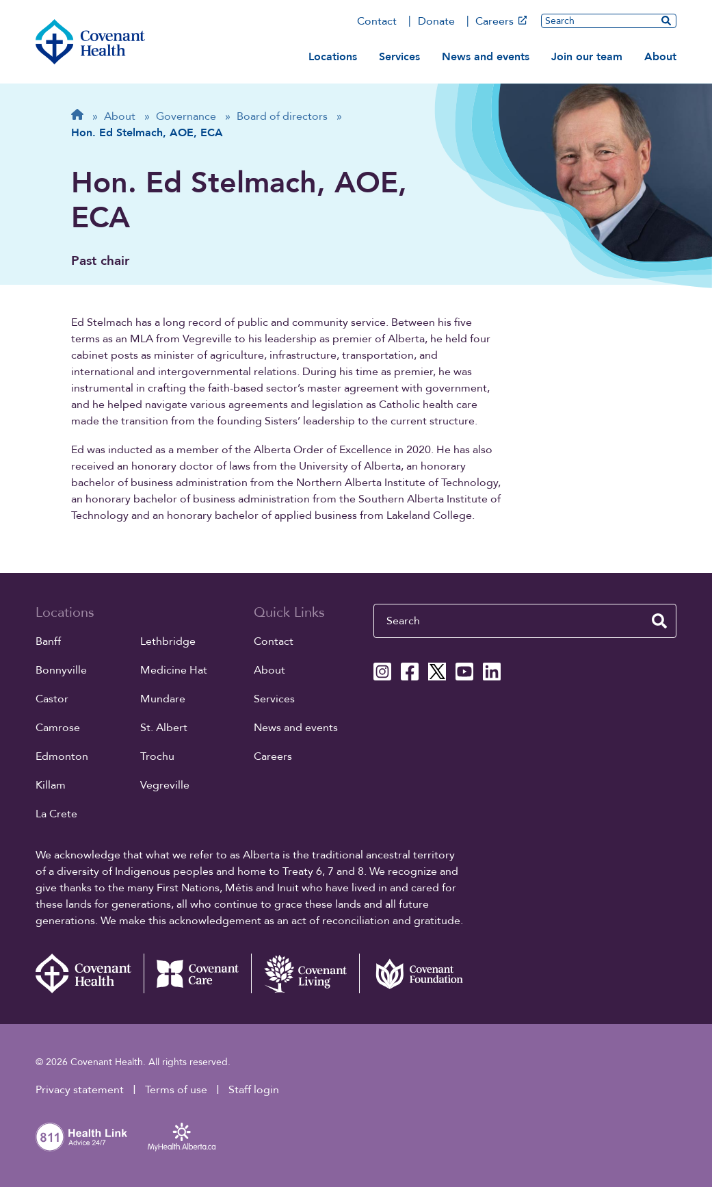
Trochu (157, 756)
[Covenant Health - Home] (90, 973)
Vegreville (164, 785)
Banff (48, 641)
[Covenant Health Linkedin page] (492, 671)
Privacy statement (80, 1089)
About (660, 56)
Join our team (586, 56)
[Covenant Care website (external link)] (198, 973)
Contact (377, 21)
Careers (501, 21)
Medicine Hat (173, 670)
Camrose (58, 727)
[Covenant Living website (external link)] (305, 973)
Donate (436, 21)
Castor (52, 698)
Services (399, 56)
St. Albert (163, 727)
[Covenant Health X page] (437, 671)
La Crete (56, 813)
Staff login (253, 1089)
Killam (51, 785)
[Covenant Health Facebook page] (410, 671)
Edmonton (62, 756)
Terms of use (176, 1089)
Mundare (162, 698)
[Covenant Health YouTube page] (464, 671)
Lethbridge (168, 641)
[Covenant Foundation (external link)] (413, 973)
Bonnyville (61, 670)
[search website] (666, 20)
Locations (332, 56)
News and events (485, 56)
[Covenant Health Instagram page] (382, 671)
